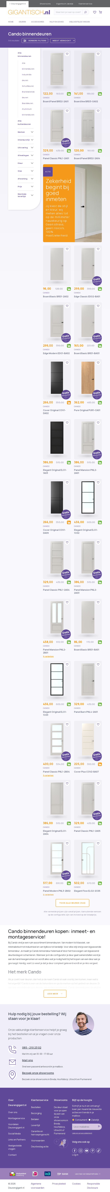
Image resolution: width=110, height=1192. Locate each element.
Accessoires (37, 21)
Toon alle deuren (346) (72, 903)
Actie (48, 171)
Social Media (14, 1133)
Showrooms (45, 3)
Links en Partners (17, 1139)
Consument (79, 1119)
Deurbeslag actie (40, 1146)
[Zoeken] (68, 12)
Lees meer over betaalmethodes (87, 1174)
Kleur (20, 163)
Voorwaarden (38, 1140)
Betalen (35, 1119)
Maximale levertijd (22, 195)
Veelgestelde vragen (79, 21)
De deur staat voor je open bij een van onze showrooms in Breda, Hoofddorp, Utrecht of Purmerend (61, 1120)
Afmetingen (23, 155)
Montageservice (16, 1118)
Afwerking (22, 179)
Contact (12, 1154)
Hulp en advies (57, 21)
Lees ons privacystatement (82, 1133)
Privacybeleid (59, 1183)
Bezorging (36, 1113)
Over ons (12, 1112)
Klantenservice (85, 3)
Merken (21, 132)
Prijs (20, 186)
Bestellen (36, 1107)
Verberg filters (34, 40)
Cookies (76, 1183)
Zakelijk (93, 1119)
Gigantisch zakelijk (64, 3)
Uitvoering (23, 147)
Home (10, 21)
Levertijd (35, 1125)
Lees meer (55, 993)
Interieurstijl (24, 140)
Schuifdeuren (28, 86)
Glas (20, 171)
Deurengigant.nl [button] (17, 3)
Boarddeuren (27, 103)
